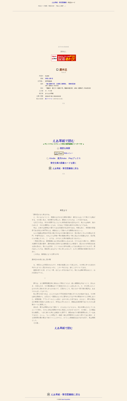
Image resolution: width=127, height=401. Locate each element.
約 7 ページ (48, 99)
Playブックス (75, 158)
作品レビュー (63, 153)
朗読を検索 (65, 148)
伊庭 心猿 (48, 78)
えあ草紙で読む (63, 141)
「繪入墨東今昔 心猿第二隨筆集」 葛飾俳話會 (60, 84)
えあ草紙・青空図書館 (59, 2)
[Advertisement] (63, 28)
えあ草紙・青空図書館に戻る (65, 168)
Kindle (52, 158)
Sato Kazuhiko (65, 399)
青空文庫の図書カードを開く (63, 163)
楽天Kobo (62, 158)
